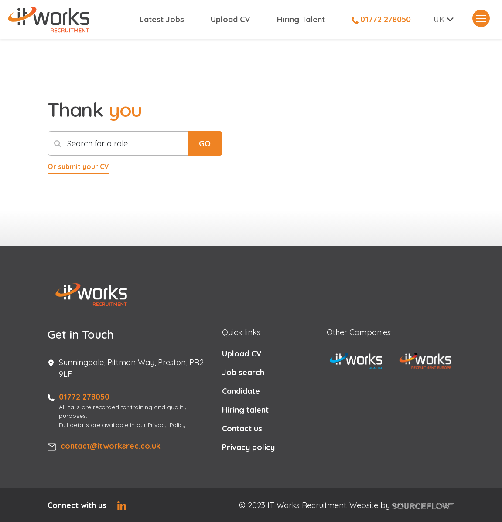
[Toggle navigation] (481, 18)
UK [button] (439, 20)
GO (205, 144)
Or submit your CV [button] (78, 166)
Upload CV (230, 20)
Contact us (242, 429)
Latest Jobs (162, 20)
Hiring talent (245, 410)
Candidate (241, 391)
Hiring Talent (301, 20)
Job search (243, 372)
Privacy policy (248, 447)
